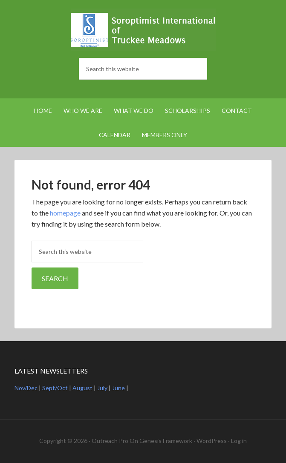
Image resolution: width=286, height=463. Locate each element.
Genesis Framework (165, 440)
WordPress (211, 440)
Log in (239, 440)
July (102, 387)
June (118, 387)
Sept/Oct (55, 387)
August (82, 387)
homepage (65, 213)
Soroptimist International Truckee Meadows (143, 30)
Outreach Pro (110, 440)
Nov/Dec (26, 387)
